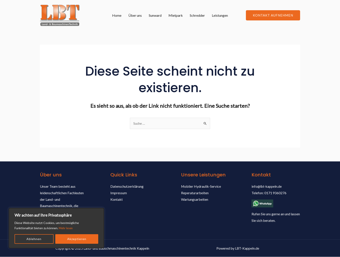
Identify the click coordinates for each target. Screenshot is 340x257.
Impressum (118, 193)
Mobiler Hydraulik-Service (201, 186)
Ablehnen (33, 239)
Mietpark (175, 15)
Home (116, 15)
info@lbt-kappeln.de (267, 186)
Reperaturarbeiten (195, 193)
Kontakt (116, 199)
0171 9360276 (275, 193)
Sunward (155, 15)
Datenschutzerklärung (127, 186)
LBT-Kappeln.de (247, 248)
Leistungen (220, 15)
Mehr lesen (66, 228)
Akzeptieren (76, 239)
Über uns (135, 15)
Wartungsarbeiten (194, 199)
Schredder (197, 15)
